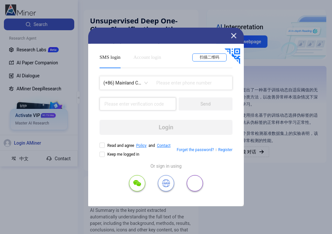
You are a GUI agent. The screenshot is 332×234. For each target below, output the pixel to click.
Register (225, 150)
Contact (164, 145)
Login (166, 127)
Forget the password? (195, 150)
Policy (141, 145)
